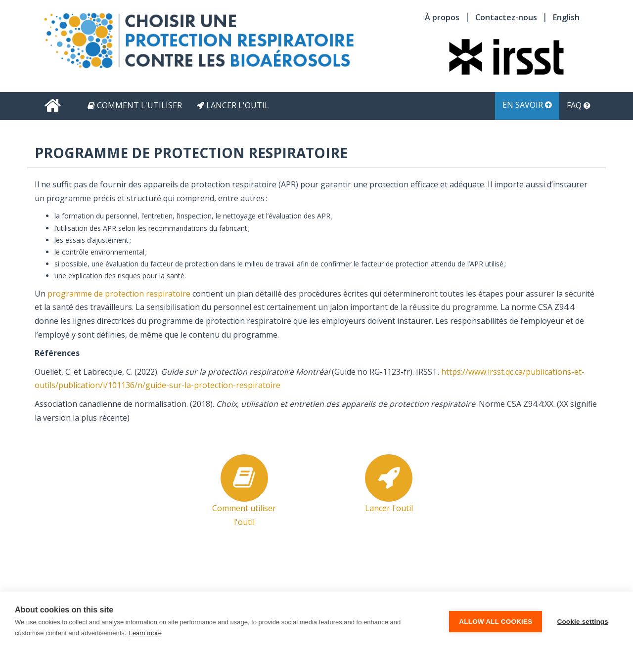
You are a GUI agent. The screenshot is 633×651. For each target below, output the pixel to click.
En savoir (527, 104)
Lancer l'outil (233, 105)
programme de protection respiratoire (118, 293)
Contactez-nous (506, 17)
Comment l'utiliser (135, 105)
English (566, 17)
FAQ (578, 105)
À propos (442, 17)
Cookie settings (582, 621)
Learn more (145, 633)
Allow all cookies (495, 621)
